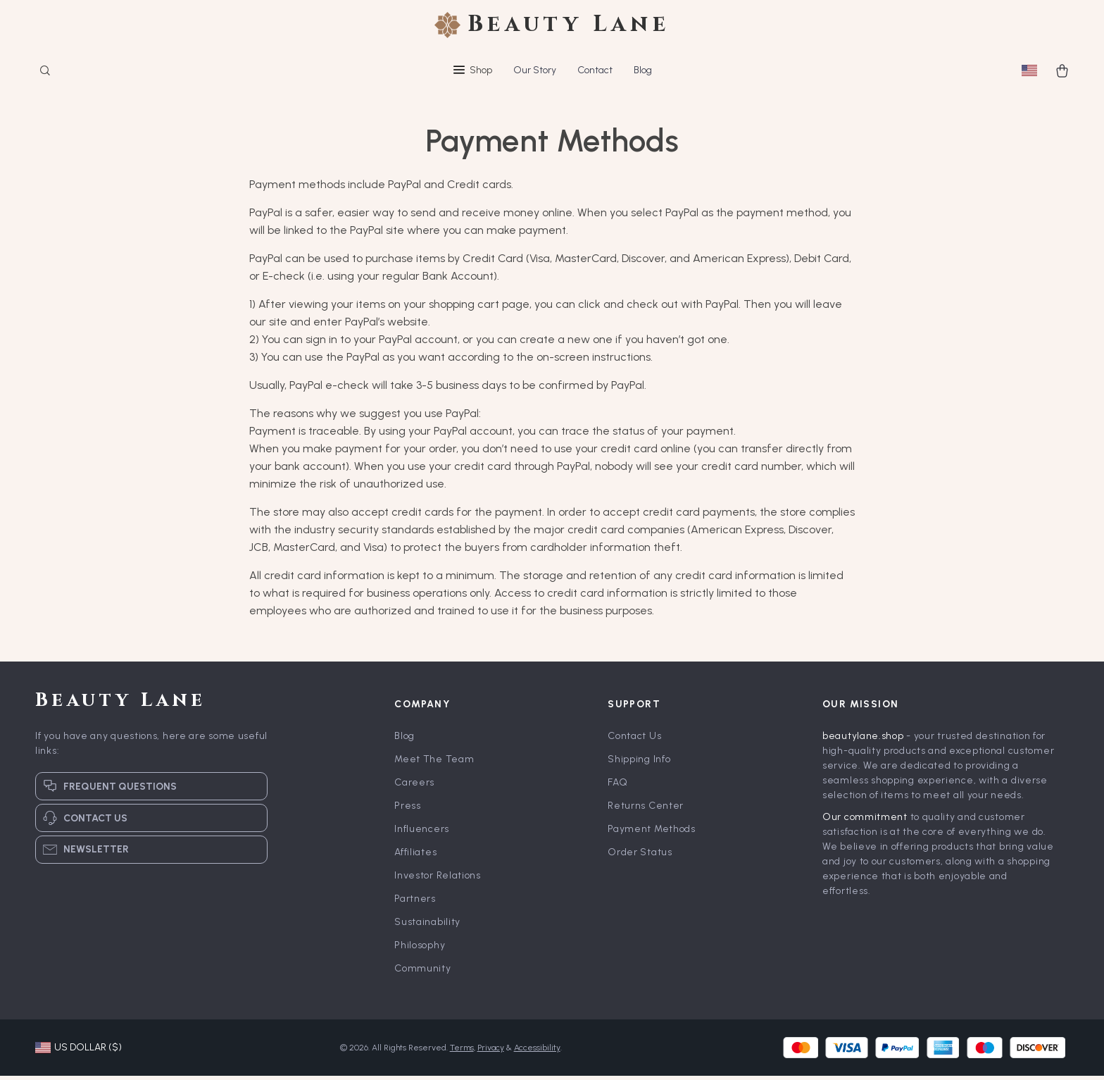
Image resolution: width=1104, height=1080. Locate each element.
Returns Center (646, 810)
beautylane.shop (863, 740)
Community (422, 973)
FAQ (617, 787)
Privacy (490, 1052)
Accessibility (537, 1052)
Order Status (640, 856)
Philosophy (419, 949)
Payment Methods (652, 833)
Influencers (421, 833)
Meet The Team (434, 763)
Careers (414, 787)
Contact (595, 70)
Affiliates (415, 856)
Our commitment (865, 821)
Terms (462, 1052)
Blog (643, 70)
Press (407, 810)
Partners (415, 903)
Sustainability (427, 926)
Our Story (534, 70)
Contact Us (634, 740)
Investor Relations (437, 880)
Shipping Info (639, 763)
